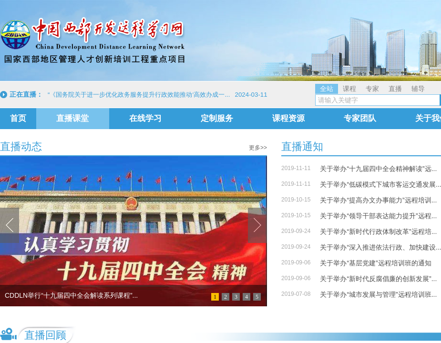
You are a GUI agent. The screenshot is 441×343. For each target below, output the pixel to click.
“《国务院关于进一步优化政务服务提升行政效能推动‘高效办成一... (139, 94)
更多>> (258, 147)
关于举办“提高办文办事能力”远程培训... (378, 200)
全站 (326, 88)
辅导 (418, 88)
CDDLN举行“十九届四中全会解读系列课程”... (71, 295)
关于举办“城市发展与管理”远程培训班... (378, 294)
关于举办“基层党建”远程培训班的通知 (375, 263)
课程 (349, 88)
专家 (372, 88)
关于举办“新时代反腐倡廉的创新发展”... (378, 278)
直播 (395, 88)
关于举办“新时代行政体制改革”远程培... (378, 231)
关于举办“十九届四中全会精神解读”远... (378, 168)
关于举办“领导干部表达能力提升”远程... (378, 216)
